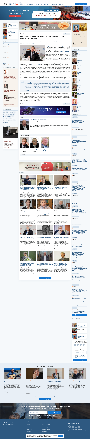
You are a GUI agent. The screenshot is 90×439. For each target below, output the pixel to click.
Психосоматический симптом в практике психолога (54, 382)
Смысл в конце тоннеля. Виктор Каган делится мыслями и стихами (77, 382)
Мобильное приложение (46, 426)
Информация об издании (46, 427)
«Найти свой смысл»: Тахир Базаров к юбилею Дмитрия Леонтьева (61, 238)
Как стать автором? (45, 132)
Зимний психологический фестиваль (10, 426)
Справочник (54, 4)
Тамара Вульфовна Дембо (81, 54)
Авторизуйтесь (40, 158)
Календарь (61, 4)
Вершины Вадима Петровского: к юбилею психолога (44, 238)
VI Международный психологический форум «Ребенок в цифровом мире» (79, 141)
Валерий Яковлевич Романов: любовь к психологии (60, 188)
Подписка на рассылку (46, 424)
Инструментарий (38, 4)
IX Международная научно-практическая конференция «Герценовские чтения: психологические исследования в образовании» (79, 211)
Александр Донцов (35, 64)
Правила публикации (46, 429)
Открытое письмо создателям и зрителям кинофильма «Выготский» (10, 55)
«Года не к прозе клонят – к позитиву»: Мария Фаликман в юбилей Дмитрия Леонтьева (60, 264)
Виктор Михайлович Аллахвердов (29, 43)
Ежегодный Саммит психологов (9, 424)
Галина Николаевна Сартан (81, 66)
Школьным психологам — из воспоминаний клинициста (8, 44)
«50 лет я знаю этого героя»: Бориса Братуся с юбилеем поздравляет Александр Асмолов (27, 188)
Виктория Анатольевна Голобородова (80, 86)
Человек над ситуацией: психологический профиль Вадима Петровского (61, 213)
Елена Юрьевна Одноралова (80, 101)
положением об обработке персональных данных (80, 356)
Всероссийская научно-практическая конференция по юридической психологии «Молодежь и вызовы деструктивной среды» (78, 122)
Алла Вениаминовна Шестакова (81, 73)
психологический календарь (36, 41)
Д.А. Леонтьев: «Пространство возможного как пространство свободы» (32, 383)
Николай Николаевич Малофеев (81, 60)
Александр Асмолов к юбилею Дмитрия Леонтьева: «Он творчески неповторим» (45, 264)
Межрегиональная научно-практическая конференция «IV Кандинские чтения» (78, 178)
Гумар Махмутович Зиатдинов (81, 80)
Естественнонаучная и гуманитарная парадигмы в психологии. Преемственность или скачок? (10, 62)
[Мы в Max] (84, 345)
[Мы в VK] (78, 345)
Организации (47, 4)
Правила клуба (44, 431)
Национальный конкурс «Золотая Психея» (10, 427)
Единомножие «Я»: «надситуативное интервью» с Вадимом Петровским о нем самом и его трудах (45, 213)
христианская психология (48, 41)
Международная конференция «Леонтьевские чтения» (78, 312)
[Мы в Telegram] (75, 345)
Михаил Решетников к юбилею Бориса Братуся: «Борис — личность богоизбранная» (45, 188)
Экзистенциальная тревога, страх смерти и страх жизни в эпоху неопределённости (10, 49)
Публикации (22, 4)
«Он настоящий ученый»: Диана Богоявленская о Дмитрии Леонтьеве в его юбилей (27, 264)
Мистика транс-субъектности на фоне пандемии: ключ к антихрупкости (12, 382)
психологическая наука (25, 41)
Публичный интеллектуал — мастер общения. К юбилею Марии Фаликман (27, 213)
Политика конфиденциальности (48, 433)
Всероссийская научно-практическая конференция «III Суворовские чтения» (78, 149)
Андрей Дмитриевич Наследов (79, 33)
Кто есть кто (30, 4)
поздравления (57, 41)
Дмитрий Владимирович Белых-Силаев (81, 107)
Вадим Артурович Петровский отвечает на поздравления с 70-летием (27, 238)
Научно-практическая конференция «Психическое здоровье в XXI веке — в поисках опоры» (79, 169)
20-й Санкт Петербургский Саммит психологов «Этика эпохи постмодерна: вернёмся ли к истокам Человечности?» (79, 132)
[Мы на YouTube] (81, 345)
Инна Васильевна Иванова (80, 94)
